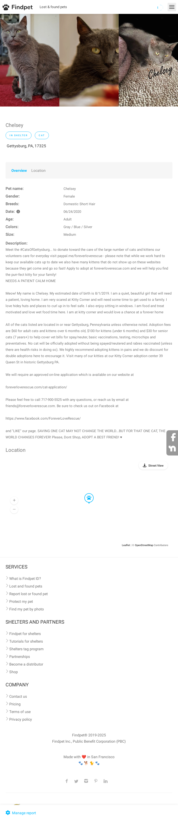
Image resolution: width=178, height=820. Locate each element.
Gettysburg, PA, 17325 (26, 146)
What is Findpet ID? (25, 578)
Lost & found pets (53, 7)
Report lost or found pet (28, 594)
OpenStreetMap (144, 545)
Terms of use (20, 712)
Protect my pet (21, 601)
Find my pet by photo (26, 609)
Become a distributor (26, 664)
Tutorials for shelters (26, 641)
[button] (85, 493)
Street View (156, 465)
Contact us (18, 696)
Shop (13, 672)
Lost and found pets (25, 586)
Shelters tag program (26, 649)
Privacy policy (20, 719)
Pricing (15, 704)
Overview (19, 170)
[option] (29, 60)
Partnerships (19, 656)
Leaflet (126, 545)
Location (38, 170)
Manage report (20, 813)
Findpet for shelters (25, 633)
